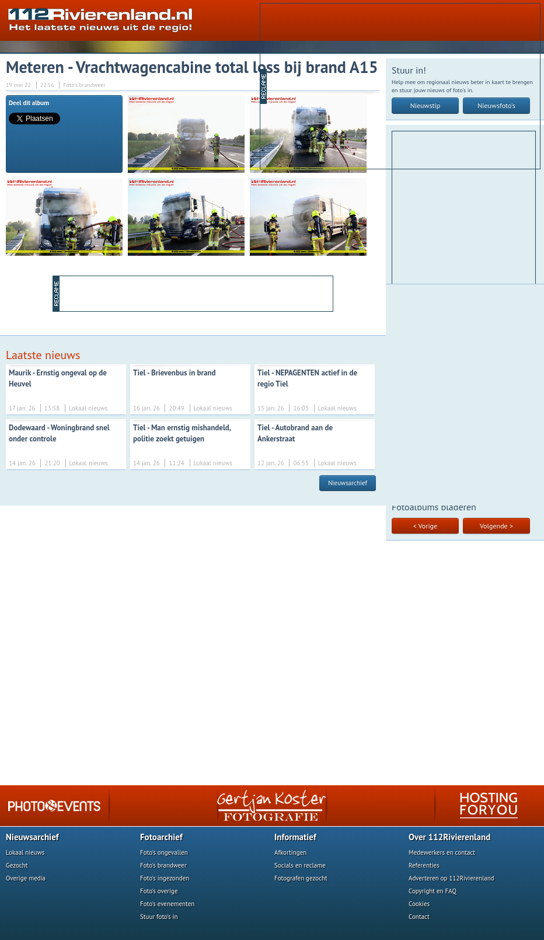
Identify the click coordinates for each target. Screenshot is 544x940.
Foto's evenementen (167, 904)
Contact (419, 917)
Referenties (424, 865)
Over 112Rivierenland (449, 836)
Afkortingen (290, 852)
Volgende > (496, 525)
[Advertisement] (390, 85)
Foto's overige (159, 891)
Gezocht (17, 865)
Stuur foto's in (159, 917)
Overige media (26, 878)
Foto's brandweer (163, 865)
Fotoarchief (161, 836)
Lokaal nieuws (25, 852)
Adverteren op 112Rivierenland (451, 878)
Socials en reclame (300, 865)
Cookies (419, 904)
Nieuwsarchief (347, 483)
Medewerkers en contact (442, 852)
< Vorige (425, 525)
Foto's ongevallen (164, 852)
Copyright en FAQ (432, 891)
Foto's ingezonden (164, 878)
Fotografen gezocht (300, 878)
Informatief (295, 836)
